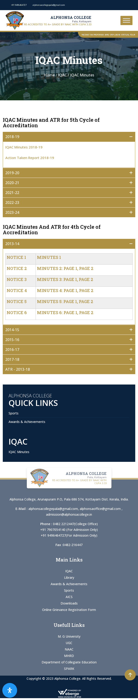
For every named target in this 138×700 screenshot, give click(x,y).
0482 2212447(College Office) (75, 524)
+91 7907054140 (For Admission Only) (69, 529)
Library (69, 577)
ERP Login (115, 34)
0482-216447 (73, 545)
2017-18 (12, 359)
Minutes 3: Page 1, (57, 279)
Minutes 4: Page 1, (57, 290)
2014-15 (12, 329)
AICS (69, 597)
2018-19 (12, 136)
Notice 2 (17, 268)
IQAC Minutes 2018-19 (24, 147)
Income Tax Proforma (92, 34)
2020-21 (12, 182)
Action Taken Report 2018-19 (29, 157)
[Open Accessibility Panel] (9, 690)
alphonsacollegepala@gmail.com (53, 508)
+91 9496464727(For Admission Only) (69, 535)
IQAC (69, 571)
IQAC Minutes (19, 452)
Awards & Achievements (27, 421)
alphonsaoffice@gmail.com (101, 508)
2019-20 (12, 172)
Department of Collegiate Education (69, 662)
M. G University (69, 636)
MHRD (69, 656)
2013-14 (12, 243)
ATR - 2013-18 (17, 369)
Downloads (69, 603)
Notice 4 (17, 290)
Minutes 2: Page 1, (57, 268)
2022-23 (12, 202)
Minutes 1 (49, 257)
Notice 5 (17, 301)
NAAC (69, 649)
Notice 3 (17, 279)
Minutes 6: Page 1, (57, 312)
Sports (13, 413)
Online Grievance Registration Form (69, 609)
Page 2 (86, 268)
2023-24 (12, 212)
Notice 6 (17, 312)
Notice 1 (16, 257)
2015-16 (12, 339)
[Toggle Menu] (126, 20)
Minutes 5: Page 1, (57, 301)
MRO (107, 34)
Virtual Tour (128, 34)
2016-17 (12, 349)
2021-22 (12, 192)
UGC (69, 643)
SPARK (69, 668)
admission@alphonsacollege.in (69, 514)
